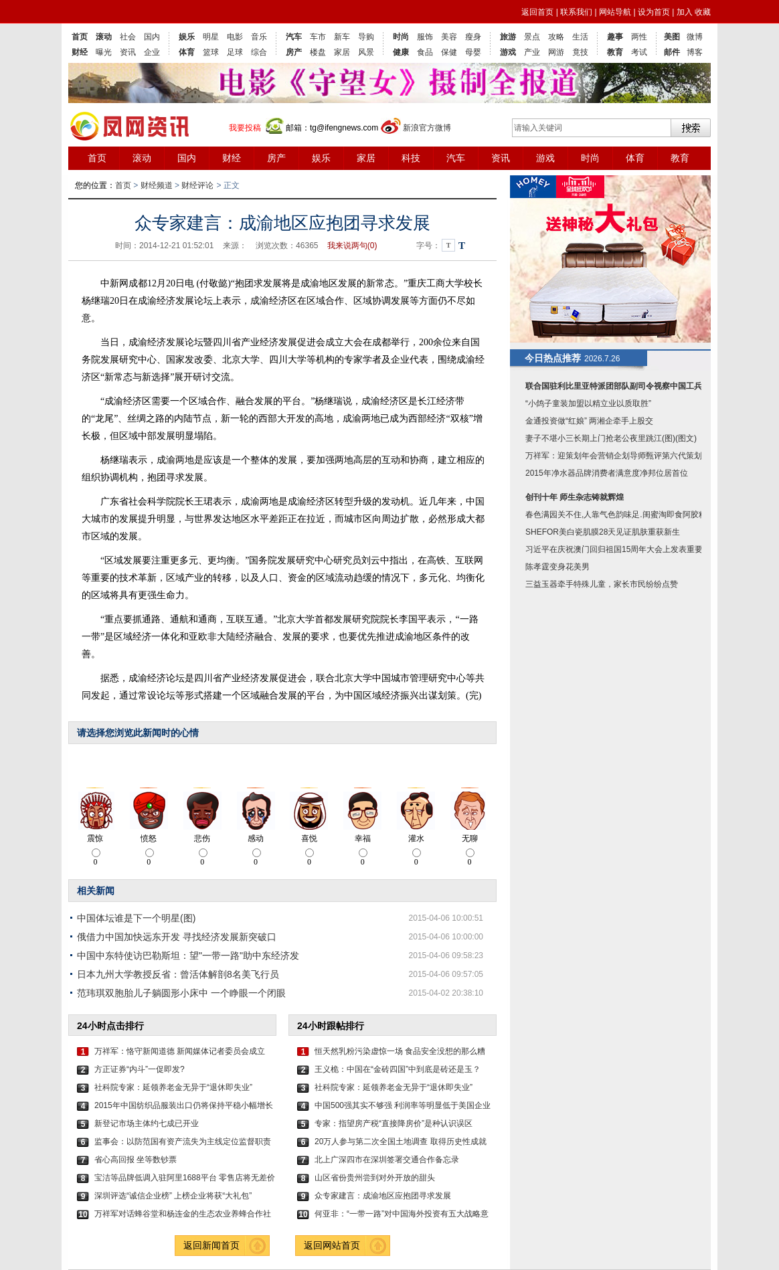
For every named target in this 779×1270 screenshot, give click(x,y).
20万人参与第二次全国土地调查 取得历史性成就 (401, 1141)
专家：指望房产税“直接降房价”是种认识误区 (393, 1123)
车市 (318, 36)
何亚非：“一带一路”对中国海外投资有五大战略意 (402, 1213)
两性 (639, 36)
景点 (532, 36)
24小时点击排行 (110, 1025)
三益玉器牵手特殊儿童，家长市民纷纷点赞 (601, 584)
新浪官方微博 (427, 127)
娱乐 (187, 36)
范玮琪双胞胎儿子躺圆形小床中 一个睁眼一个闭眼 (181, 993)
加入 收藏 (694, 12)
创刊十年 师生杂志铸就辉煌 (574, 497)
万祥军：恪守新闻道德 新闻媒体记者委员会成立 (179, 1051)
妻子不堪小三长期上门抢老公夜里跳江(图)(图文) (611, 438)
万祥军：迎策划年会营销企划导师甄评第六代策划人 (617, 455)
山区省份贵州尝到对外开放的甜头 (375, 1177)
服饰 (425, 36)
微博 (695, 36)
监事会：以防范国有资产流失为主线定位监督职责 (182, 1141)
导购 (366, 36)
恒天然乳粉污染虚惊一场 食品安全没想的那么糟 (400, 1051)
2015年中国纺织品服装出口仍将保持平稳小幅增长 (183, 1105)
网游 (556, 52)
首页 (80, 36)
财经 (80, 52)
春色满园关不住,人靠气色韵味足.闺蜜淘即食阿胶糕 (616, 514)
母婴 (473, 52)
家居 (342, 52)
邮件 (672, 52)
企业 (152, 52)
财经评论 (197, 185)
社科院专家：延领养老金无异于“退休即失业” (173, 1087)
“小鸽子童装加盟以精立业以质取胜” (588, 403)
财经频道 (157, 185)
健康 (401, 52)
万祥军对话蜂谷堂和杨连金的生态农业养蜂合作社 (182, 1213)
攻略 (556, 36)
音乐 (259, 36)
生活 (580, 36)
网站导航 (615, 12)
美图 (672, 36)
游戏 (508, 52)
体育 (187, 52)
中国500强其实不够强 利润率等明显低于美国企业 (403, 1105)
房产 (294, 52)
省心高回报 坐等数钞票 (135, 1159)
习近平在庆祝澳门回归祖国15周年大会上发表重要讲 (618, 549)
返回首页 (537, 12)
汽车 (294, 36)
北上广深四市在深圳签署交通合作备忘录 (387, 1159)
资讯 (128, 52)
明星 (211, 36)
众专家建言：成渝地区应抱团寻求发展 (383, 1195)
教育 (615, 52)
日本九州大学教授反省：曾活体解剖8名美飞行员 (178, 974)
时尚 (401, 36)
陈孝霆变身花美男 (557, 566)
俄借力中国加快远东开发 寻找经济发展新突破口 (176, 936)
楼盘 (318, 52)
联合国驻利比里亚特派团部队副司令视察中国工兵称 (617, 386)
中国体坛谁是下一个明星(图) (136, 918)
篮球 (211, 52)
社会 (128, 36)
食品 (425, 52)
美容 (449, 36)
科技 (411, 158)
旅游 (508, 36)
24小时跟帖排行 (330, 1025)
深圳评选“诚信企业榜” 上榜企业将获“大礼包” (173, 1195)
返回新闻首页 (211, 1245)
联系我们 (576, 12)
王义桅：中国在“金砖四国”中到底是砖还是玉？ (398, 1069)
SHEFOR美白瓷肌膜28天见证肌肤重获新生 (602, 532)
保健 (449, 52)
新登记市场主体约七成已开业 (146, 1123)
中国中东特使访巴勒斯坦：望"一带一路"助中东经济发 (188, 955)
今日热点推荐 (553, 358)
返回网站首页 (332, 1245)
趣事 (615, 36)
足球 (235, 52)
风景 (366, 52)
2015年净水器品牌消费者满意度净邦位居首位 (606, 473)
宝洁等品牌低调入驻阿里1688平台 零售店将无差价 (184, 1177)
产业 (532, 52)
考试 (639, 52)
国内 (152, 36)
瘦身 (473, 36)
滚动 (104, 36)
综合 (259, 52)
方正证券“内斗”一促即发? (139, 1069)
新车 (342, 36)
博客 (695, 52)
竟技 (580, 52)
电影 (235, 36)
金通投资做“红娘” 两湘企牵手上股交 (589, 421)
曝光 (104, 52)
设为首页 (654, 12)
